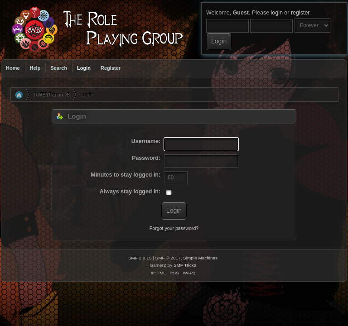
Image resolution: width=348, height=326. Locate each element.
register (300, 13)
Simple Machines (200, 257)
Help (35, 68)
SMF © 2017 (168, 257)
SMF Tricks (185, 265)
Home (13, 68)
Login (84, 68)
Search (58, 68)
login (277, 13)
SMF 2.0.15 (140, 257)
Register (111, 68)
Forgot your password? (174, 228)
